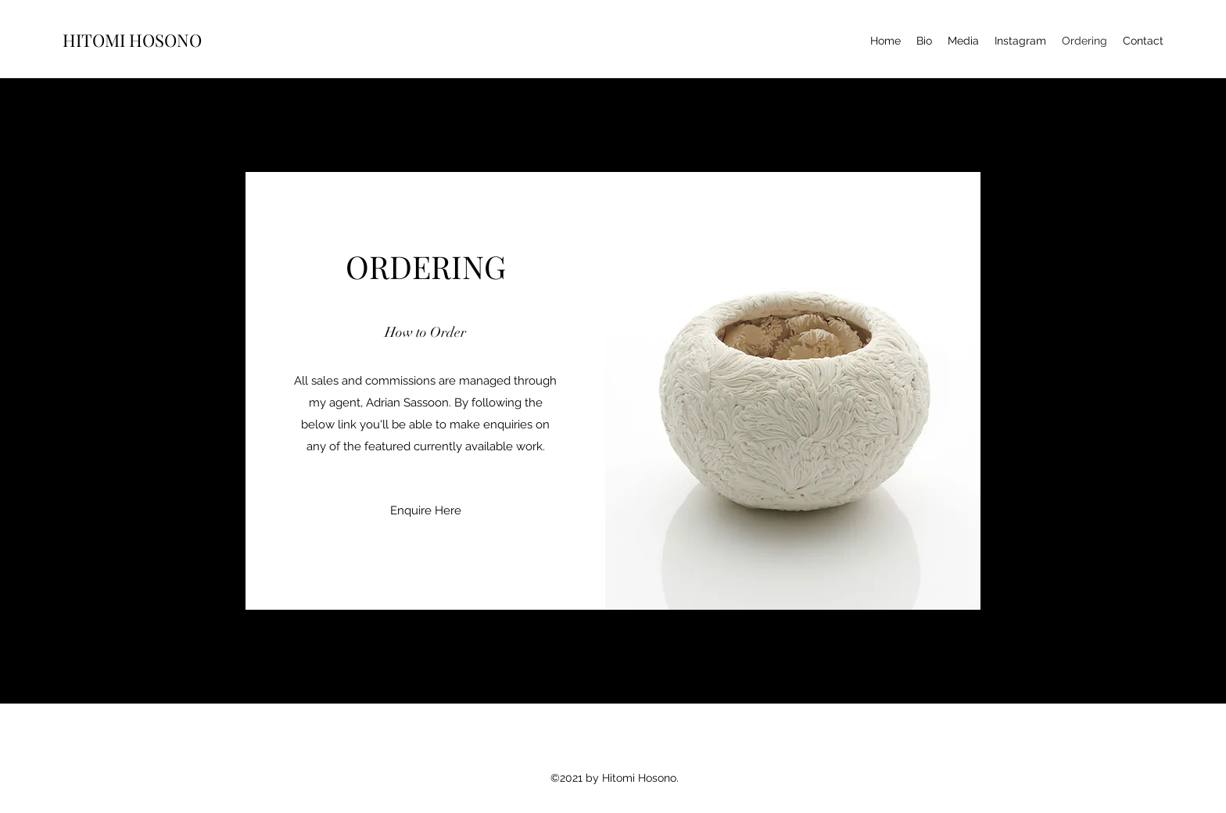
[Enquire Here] (425, 510)
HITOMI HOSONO (132, 40)
